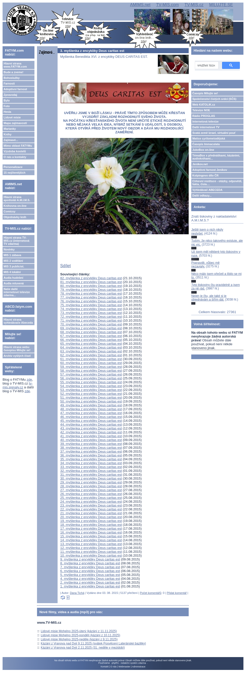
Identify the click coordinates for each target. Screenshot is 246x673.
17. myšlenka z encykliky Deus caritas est (91, 528)
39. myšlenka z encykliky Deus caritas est (91, 444)
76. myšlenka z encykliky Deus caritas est (91, 301)
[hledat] (206, 65)
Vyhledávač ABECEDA (207, 189)
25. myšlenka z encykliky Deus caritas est (91, 498)
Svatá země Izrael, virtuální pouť (214, 132)
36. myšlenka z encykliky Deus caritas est (91, 455)
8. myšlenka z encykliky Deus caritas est (90, 563)
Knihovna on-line (15, 205)
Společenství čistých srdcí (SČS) (214, 98)
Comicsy (9, 211)
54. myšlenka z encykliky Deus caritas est (91, 386)
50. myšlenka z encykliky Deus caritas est (91, 401)
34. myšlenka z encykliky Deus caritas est (91, 463)
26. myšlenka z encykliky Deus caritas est (91, 494)
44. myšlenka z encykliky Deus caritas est (91, 424)
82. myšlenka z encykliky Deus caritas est (91, 278)
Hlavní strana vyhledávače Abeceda (18, 321)
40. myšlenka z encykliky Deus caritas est (91, 440)
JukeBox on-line (203, 149)
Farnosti (9, 83)
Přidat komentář (177, 592)
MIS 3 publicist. (14, 266)
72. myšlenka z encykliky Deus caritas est (91, 317)
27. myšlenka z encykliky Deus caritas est (91, 490)
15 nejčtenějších (14, 172)
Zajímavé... (11, 140)
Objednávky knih (15, 217)
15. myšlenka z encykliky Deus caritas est (91, 536)
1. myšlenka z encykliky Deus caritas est (90, 586)
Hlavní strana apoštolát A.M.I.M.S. (17, 198)
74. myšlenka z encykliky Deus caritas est (91, 309)
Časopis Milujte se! (205, 93)
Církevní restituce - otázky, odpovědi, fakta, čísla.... (217, 183)
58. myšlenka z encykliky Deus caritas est (91, 370)
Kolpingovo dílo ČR (205, 175)
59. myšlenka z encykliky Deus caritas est (91, 367)
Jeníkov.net (200, 164)
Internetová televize (205, 121)
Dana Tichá (77, 592)
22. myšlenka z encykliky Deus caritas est (91, 509)
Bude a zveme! (13, 72)
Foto (7, 106)
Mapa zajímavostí (15, 123)
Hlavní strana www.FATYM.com (15, 65)
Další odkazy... (202, 195)
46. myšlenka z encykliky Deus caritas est (91, 417)
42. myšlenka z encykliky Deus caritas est (91, 432)
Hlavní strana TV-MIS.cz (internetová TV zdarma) (16, 240)
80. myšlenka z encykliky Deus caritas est (91, 286)
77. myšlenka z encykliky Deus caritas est (91, 297)
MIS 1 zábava (12, 255)
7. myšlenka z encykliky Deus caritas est (90, 567)
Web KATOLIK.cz (203, 104)
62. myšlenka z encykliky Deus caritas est (91, 355)
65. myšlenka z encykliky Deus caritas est (91, 343)
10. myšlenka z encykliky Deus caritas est (91, 555)
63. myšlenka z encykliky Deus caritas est (91, 351)
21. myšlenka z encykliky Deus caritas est (91, 513)
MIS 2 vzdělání (13, 260)
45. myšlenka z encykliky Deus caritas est (91, 421)
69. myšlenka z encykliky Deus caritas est (91, 328)
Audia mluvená (14, 283)
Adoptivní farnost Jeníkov (209, 169)
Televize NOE (201, 110)
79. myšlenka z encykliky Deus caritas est (91, 290)
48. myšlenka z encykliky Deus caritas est (91, 409)
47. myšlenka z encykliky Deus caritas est (91, 413)
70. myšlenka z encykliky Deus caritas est (91, 324)
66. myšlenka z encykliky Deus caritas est (91, 340)
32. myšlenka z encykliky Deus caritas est (91, 471)
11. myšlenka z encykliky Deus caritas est (91, 552)
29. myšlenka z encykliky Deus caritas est (91, 482)
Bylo (7, 100)
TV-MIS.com (167, 5)
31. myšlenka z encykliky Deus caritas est (91, 474)
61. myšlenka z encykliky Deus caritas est (91, 359)
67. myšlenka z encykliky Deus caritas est (91, 336)
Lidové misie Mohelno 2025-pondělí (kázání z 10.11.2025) (80, 635)
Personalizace (13, 167)
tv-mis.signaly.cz (18, 385)
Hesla (7, 111)
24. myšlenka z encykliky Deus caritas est (91, 501)
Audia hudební (13, 277)
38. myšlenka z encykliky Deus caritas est (91, 448)
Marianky (10, 128)
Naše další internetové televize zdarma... (17, 292)
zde (29, 379)
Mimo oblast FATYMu (18, 145)
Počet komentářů (150, 592)
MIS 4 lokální (12, 272)
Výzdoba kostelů (15, 151)
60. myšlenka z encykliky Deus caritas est (91, 363)
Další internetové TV (206, 127)
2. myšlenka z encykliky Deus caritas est (90, 582)
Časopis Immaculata (206, 144)
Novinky (9, 249)
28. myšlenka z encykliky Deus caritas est (91, 486)
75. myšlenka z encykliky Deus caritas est (91, 305)
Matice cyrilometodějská (208, 138)
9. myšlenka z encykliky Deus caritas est (90, 559)
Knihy (8, 134)
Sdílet (65, 266)
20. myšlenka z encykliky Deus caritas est (91, 517)
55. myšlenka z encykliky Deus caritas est (91, 382)
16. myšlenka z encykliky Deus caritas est (91, 532)
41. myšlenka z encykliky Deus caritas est (91, 436)
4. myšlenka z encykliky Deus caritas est (90, 579)
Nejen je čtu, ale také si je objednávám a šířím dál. (208, 297)
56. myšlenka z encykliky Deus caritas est (91, 378)
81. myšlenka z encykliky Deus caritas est (91, 282)
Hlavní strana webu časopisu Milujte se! (17, 348)
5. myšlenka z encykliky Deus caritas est (90, 575)
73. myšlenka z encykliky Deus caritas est (91, 313)
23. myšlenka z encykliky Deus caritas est (91, 505)
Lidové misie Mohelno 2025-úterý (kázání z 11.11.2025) (79, 631)
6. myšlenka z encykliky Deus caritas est (90, 571)
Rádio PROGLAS (203, 115)
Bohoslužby (12, 77)
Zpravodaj (10, 94)
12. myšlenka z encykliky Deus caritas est (91, 548)
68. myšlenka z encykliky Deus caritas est (91, 332)
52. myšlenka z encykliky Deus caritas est (91, 394)
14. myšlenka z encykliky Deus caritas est (91, 540)
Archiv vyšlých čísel (17, 355)
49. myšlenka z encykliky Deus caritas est (91, 405)
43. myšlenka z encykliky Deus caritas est (91, 428)
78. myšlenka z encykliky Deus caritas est (91, 293)
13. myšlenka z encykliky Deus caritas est (91, 544)
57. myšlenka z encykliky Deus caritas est (91, 374)
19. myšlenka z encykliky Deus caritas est (91, 521)
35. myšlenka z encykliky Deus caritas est (91, 459)
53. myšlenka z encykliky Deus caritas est (91, 390)
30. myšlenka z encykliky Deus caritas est (91, 478)
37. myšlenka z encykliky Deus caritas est (91, 451)
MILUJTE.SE (221, 5)
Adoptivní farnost (15, 89)
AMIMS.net (140, 5)
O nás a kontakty (15, 156)
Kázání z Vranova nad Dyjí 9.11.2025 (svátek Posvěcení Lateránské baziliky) (93, 643)
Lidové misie (12, 117)
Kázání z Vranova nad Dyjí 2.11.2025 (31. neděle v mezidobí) (83, 647)
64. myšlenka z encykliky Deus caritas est (91, 347)
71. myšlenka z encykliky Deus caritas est (91, 320)
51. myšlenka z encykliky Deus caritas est (91, 397)
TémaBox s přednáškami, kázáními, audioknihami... (216, 157)
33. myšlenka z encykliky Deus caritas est (91, 467)
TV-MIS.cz (194, 5)
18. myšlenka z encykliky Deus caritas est (91, 525)
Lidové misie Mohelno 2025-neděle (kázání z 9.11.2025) (79, 639)
